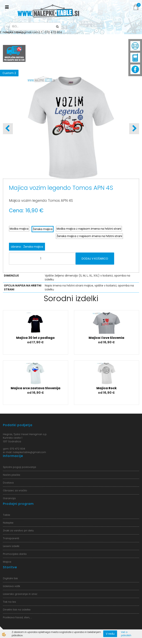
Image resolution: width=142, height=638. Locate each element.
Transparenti (11, 538)
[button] (134, 128)
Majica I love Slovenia (106, 338)
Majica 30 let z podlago (35, 338)
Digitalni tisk (10, 578)
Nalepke (8, 523)
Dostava (8, 483)
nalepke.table (12, 32)
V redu (110, 634)
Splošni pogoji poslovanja (19, 467)
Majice (7, 562)
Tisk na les (9, 602)
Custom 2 (9, 73)
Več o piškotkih (126, 633)
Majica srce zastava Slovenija (35, 388)
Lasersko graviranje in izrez (20, 594)
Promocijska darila (14, 554)
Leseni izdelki (11, 546)
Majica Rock (106, 388)
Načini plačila (11, 475)
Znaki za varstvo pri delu (18, 530)
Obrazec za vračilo (15, 490)
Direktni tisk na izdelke (17, 609)
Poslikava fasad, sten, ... (17, 617)
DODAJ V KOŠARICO (95, 259)
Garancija (9, 498)
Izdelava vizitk (11, 586)
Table (6, 515)
